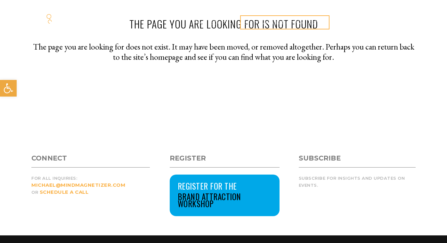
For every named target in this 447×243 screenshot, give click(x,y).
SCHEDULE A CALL (64, 192)
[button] (8, 88)
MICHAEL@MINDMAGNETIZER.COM (78, 185)
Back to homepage (223, 84)
